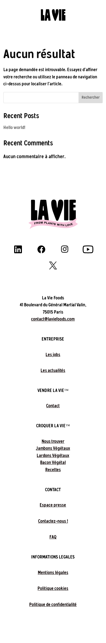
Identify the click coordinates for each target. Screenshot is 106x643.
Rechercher (91, 97)
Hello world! (14, 127)
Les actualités (53, 370)
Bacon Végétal (53, 462)
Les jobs (53, 354)
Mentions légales (53, 572)
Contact (53, 405)
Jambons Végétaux (53, 448)
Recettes (53, 469)
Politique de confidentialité (53, 604)
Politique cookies (52, 588)
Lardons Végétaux (53, 455)
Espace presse (53, 505)
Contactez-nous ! (53, 521)
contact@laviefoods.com (53, 319)
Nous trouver (53, 441)
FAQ (53, 537)
